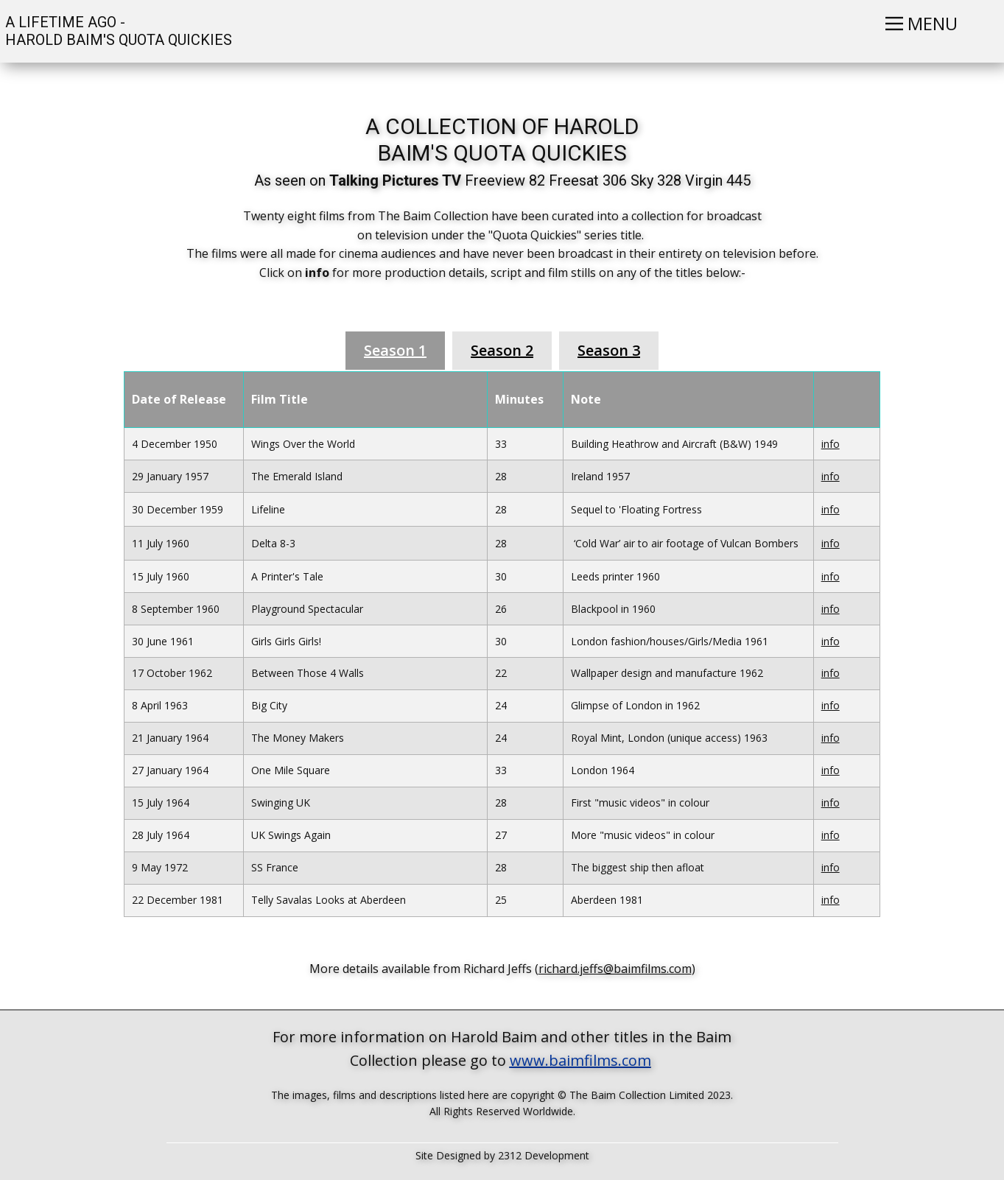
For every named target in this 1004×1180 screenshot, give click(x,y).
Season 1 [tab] (395, 350)
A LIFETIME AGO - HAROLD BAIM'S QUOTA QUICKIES (116, 31)
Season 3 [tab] (609, 350)
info (830, 444)
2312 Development (543, 1155)
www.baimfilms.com (580, 1060)
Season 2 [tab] (502, 350)
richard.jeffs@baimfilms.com (615, 968)
